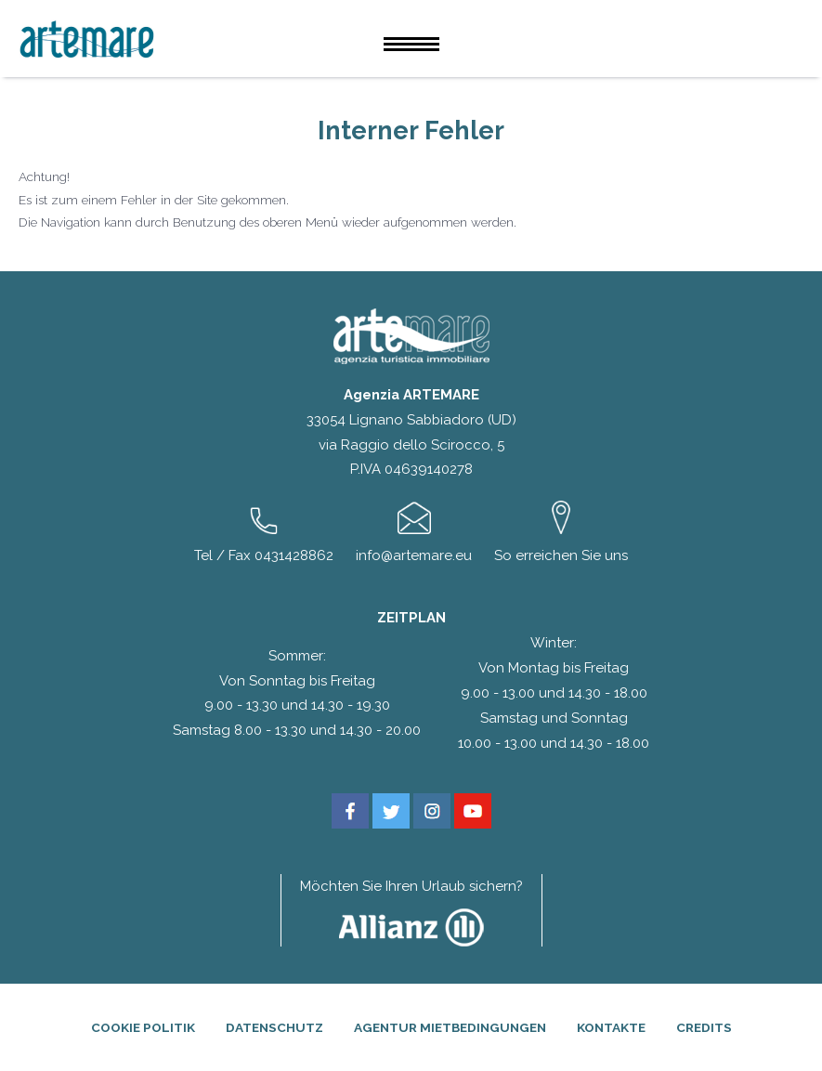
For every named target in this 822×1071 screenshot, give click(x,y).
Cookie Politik (143, 1027)
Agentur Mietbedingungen (450, 1027)
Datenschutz (274, 1027)
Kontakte (611, 1027)
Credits (704, 1027)
